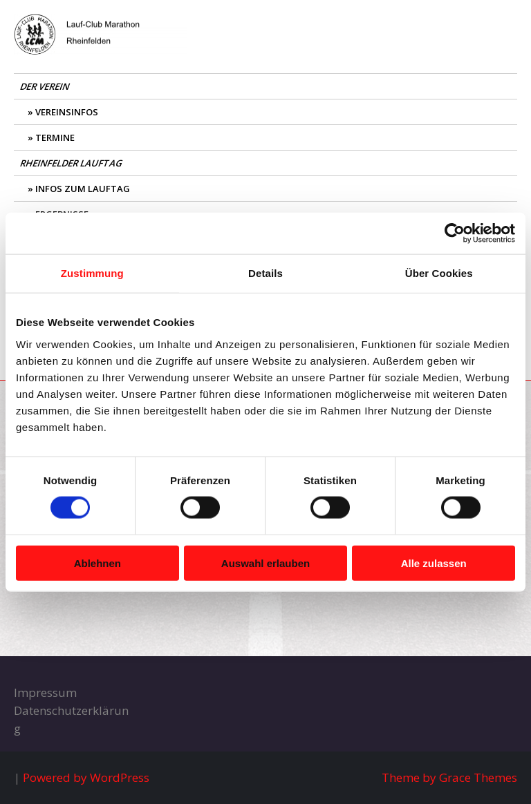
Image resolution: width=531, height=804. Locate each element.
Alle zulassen (434, 562)
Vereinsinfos (66, 112)
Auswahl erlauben (265, 562)
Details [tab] (265, 273)
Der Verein (46, 86)
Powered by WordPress (86, 777)
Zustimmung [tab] (92, 273)
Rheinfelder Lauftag (72, 163)
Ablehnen (97, 562)
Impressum (45, 692)
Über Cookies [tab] (439, 273)
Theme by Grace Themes (449, 777)
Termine (55, 137)
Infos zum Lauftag (82, 188)
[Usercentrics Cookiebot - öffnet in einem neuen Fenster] (454, 233)
